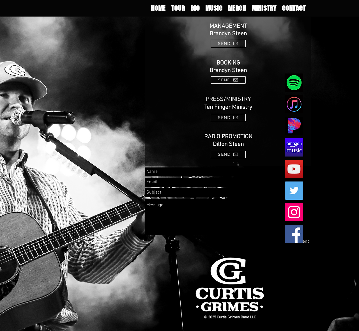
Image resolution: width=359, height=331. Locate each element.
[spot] (294, 82)
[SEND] (228, 43)
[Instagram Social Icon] (294, 212)
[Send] (304, 241)
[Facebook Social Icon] (294, 234)
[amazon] (294, 147)
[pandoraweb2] (294, 126)
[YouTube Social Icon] (294, 169)
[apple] (294, 104)
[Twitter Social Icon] (294, 190)
